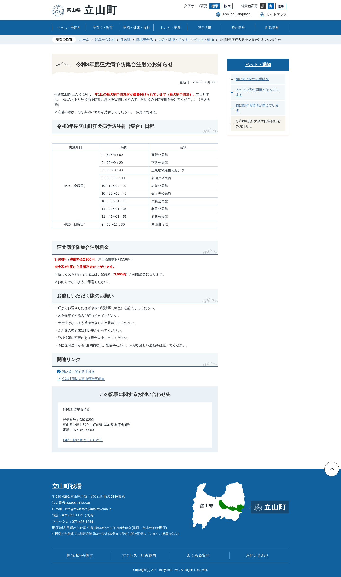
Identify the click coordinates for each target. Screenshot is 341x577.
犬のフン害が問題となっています (257, 92)
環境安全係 (144, 39)
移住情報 (238, 27)
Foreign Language (237, 14)
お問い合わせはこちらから (83, 440)
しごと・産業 (170, 27)
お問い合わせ (257, 555)
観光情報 (204, 27)
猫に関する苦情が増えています (257, 107)
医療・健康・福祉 (136, 27)
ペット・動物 (204, 39)
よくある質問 (198, 555)
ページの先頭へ (331, 469)
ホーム (84, 39)
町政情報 (272, 27)
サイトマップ (277, 14)
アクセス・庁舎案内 (139, 555)
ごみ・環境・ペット (173, 39)
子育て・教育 (103, 27)
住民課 (125, 39)
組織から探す (105, 39)
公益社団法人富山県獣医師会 (83, 379)
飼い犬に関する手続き (78, 371)
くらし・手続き (69, 27)
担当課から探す (80, 555)
